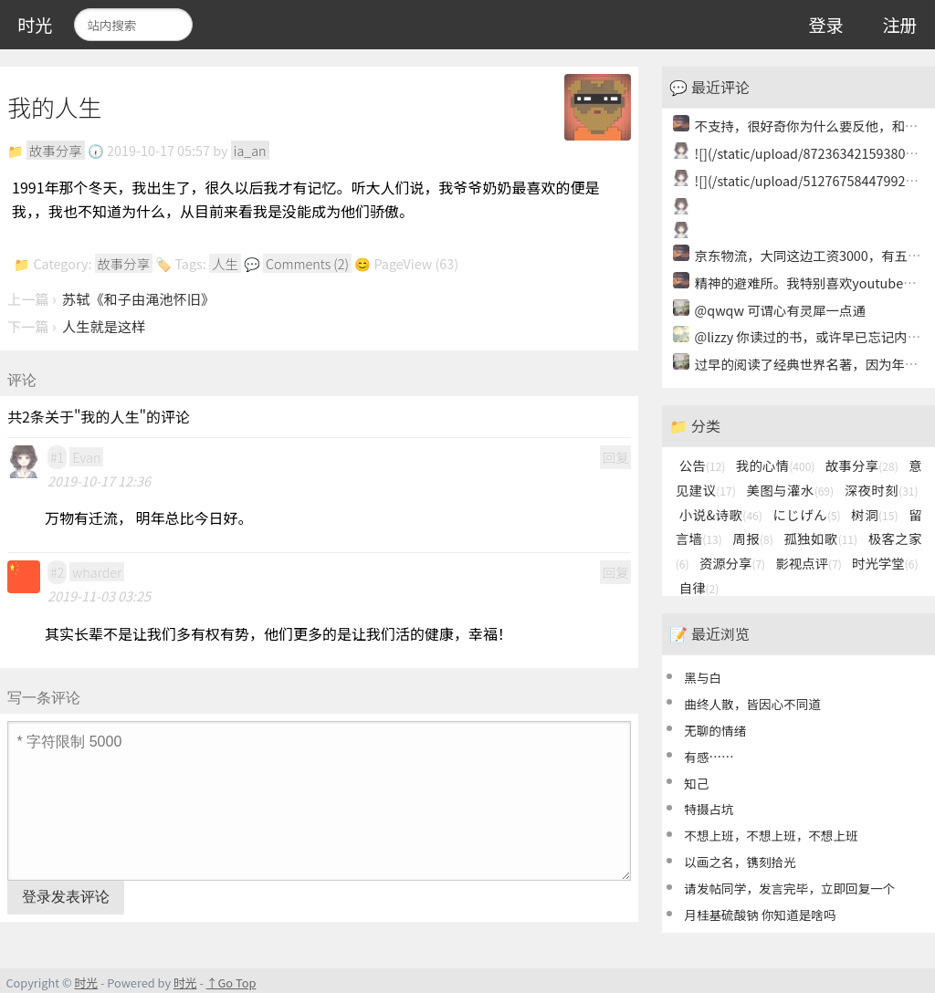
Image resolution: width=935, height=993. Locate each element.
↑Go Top (231, 982)
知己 (696, 783)
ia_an (250, 150)
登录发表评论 (66, 896)
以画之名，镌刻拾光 (739, 861)
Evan (86, 456)
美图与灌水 (790, 489)
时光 (34, 24)
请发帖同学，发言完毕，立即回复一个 (789, 888)
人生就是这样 (103, 326)
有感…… (708, 756)
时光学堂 (885, 562)
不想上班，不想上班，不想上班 (770, 835)
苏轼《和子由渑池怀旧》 (138, 298)
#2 (57, 571)
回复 (616, 456)
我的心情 (775, 465)
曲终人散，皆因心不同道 (752, 704)
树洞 (874, 514)
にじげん (806, 514)
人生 (225, 263)
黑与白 (702, 677)
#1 (57, 456)
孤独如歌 (820, 538)
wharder (96, 571)
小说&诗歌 (720, 514)
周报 (752, 538)
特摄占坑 (708, 809)
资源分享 (732, 562)
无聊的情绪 (715, 730)
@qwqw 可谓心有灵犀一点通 (780, 309)
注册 (899, 24)
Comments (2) (307, 263)
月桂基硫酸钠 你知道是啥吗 (759, 914)
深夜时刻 (882, 489)
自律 (699, 587)
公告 (702, 465)
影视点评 (808, 562)
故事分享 (55, 150)
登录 (825, 24)
